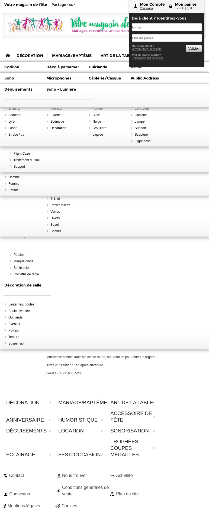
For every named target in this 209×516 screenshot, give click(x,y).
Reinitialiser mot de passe (147, 57)
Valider (193, 48)
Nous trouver (74, 475)
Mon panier (186, 4)
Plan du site (127, 494)
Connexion (146, 8)
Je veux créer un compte (147, 48)
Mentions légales (23, 506)
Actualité (124, 475)
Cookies (69, 506)
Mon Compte (152, 4)
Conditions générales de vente (85, 490)
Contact (16, 475)
